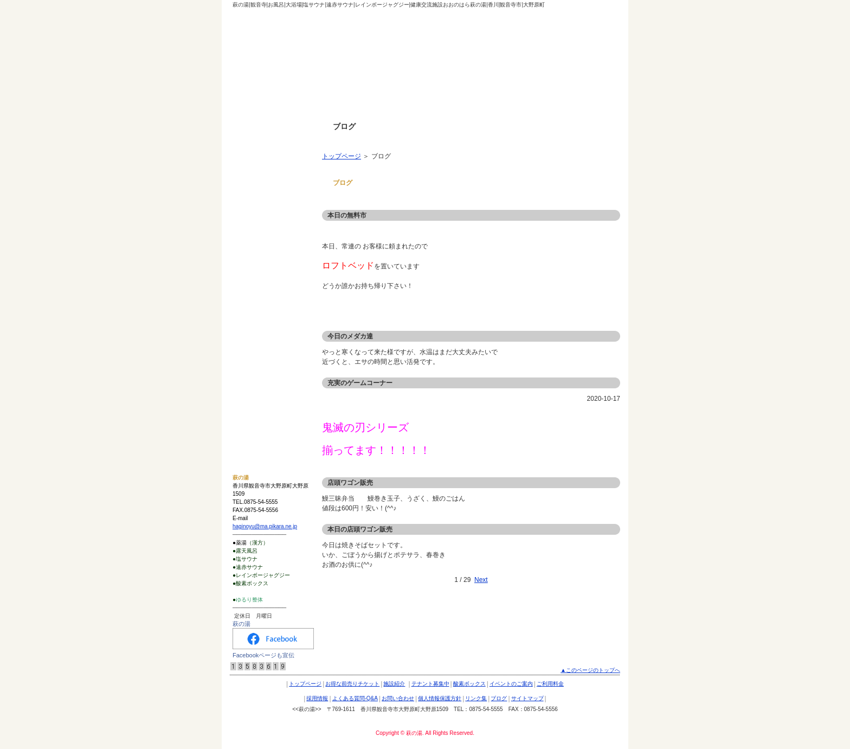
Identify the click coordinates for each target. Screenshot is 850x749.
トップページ (341, 156)
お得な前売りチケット (268, 162)
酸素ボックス (255, 222)
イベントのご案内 (262, 242)
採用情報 (249, 282)
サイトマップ (255, 403)
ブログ (246, 383)
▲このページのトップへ (590, 670)
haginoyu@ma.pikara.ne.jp (265, 526)
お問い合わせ (255, 323)
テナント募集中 (259, 202)
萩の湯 (241, 623)
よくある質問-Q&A (264, 302)
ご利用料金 (252, 262)
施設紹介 (249, 182)
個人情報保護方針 (262, 343)
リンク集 (249, 363)
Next (481, 580)
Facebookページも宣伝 (263, 655)
